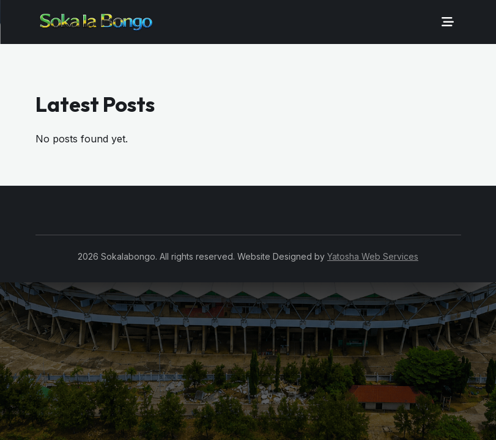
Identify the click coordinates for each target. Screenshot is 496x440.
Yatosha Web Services (372, 256)
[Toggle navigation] (447, 22)
